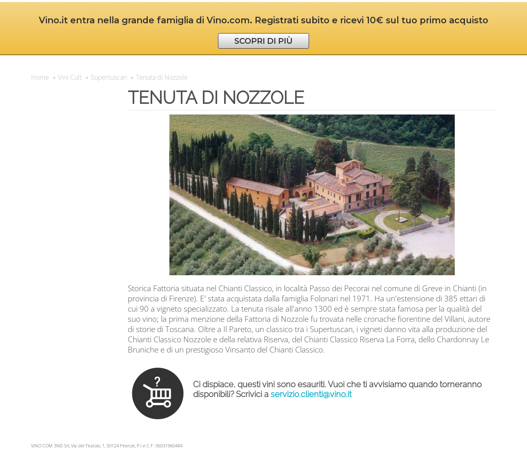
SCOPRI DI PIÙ (263, 41)
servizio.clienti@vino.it (311, 394)
